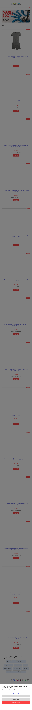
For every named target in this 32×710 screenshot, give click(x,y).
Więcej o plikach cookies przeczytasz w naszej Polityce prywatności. (14, 693)
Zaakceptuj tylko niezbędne (16, 695)
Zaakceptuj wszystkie (16, 702)
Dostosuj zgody (16, 699)
